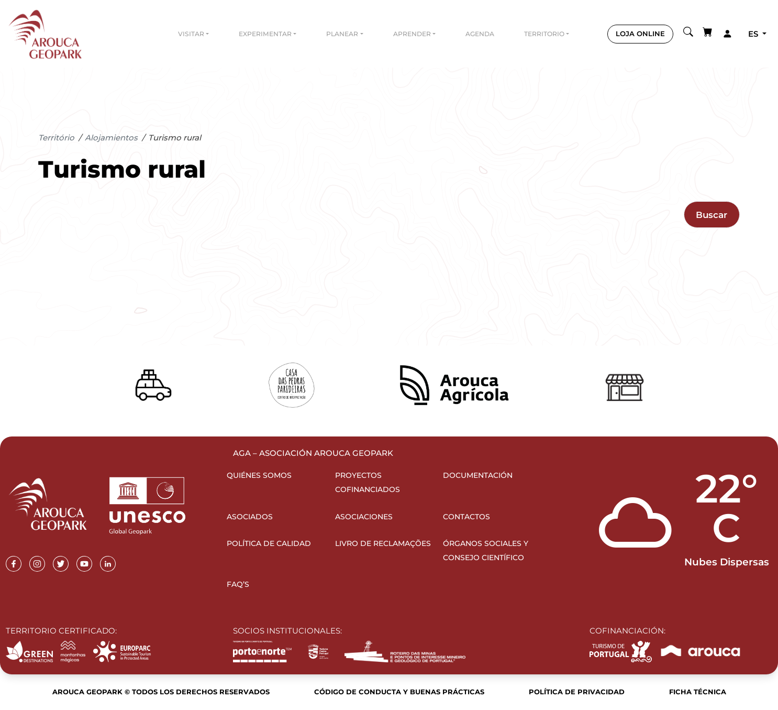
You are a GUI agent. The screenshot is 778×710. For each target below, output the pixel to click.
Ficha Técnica (697, 691)
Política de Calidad (269, 543)
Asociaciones (364, 516)
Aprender (412, 34)
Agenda (479, 34)
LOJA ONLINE (640, 33)
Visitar (191, 34)
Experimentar (265, 34)
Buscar (711, 215)
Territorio (544, 34)
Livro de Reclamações (383, 543)
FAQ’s (238, 584)
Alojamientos (111, 138)
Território (56, 138)
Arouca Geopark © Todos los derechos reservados (161, 691)
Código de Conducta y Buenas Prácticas (399, 691)
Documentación (478, 475)
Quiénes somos (259, 475)
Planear (342, 34)
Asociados (250, 516)
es (754, 34)
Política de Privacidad (577, 691)
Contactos (466, 516)
